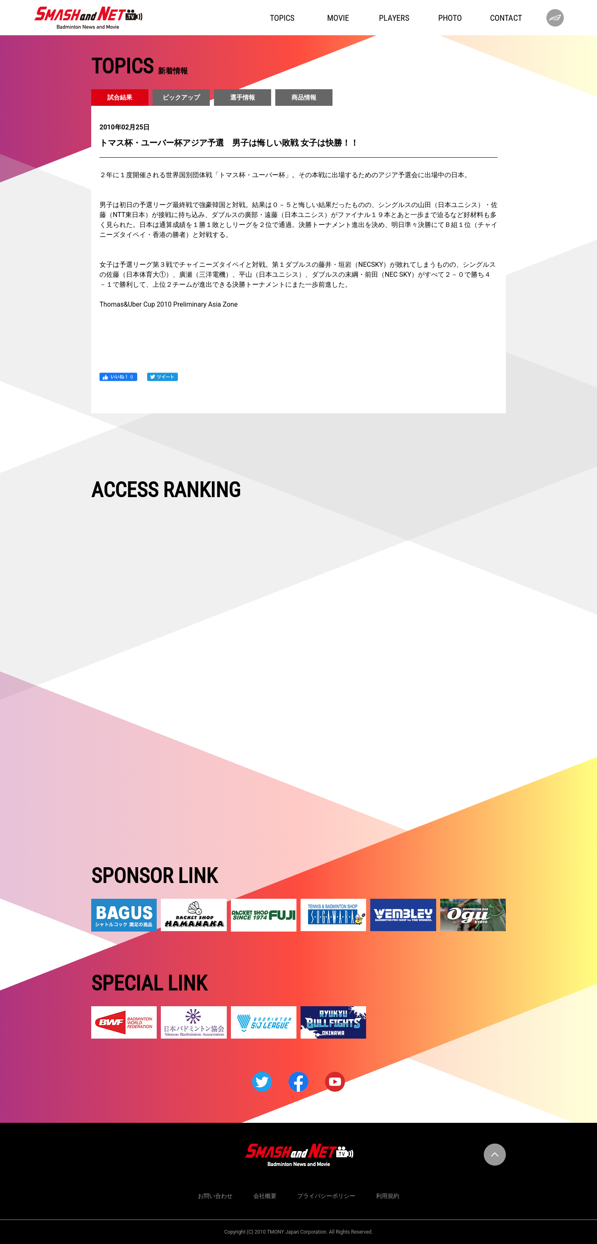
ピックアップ (181, 97)
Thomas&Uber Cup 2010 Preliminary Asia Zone (169, 304)
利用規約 (387, 1196)
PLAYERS (394, 18)
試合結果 (119, 97)
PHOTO (450, 18)
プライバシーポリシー (326, 1196)
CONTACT (506, 18)
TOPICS (282, 18)
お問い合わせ (215, 1196)
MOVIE (338, 18)
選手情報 (242, 97)
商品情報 (303, 97)
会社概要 (265, 1196)
